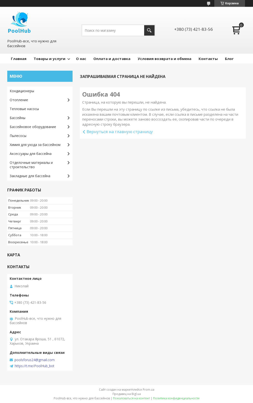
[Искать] (149, 30)
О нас (81, 58)
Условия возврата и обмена (164, 58)
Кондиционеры (22, 91)
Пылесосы (18, 135)
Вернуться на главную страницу (120, 131)
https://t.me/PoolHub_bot (34, 366)
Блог (229, 58)
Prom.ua (148, 390)
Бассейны (17, 117)
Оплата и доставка (111, 58)
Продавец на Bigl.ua (126, 394)
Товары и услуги (49, 58)
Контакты (208, 58)
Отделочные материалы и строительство (31, 164)
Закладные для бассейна (30, 176)
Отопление (19, 100)
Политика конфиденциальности (176, 398)
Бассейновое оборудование (33, 126)
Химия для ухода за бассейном (35, 144)
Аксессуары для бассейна (31, 153)
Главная (18, 58)
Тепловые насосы (24, 108)
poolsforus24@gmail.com (35, 360)
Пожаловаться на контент (131, 398)
